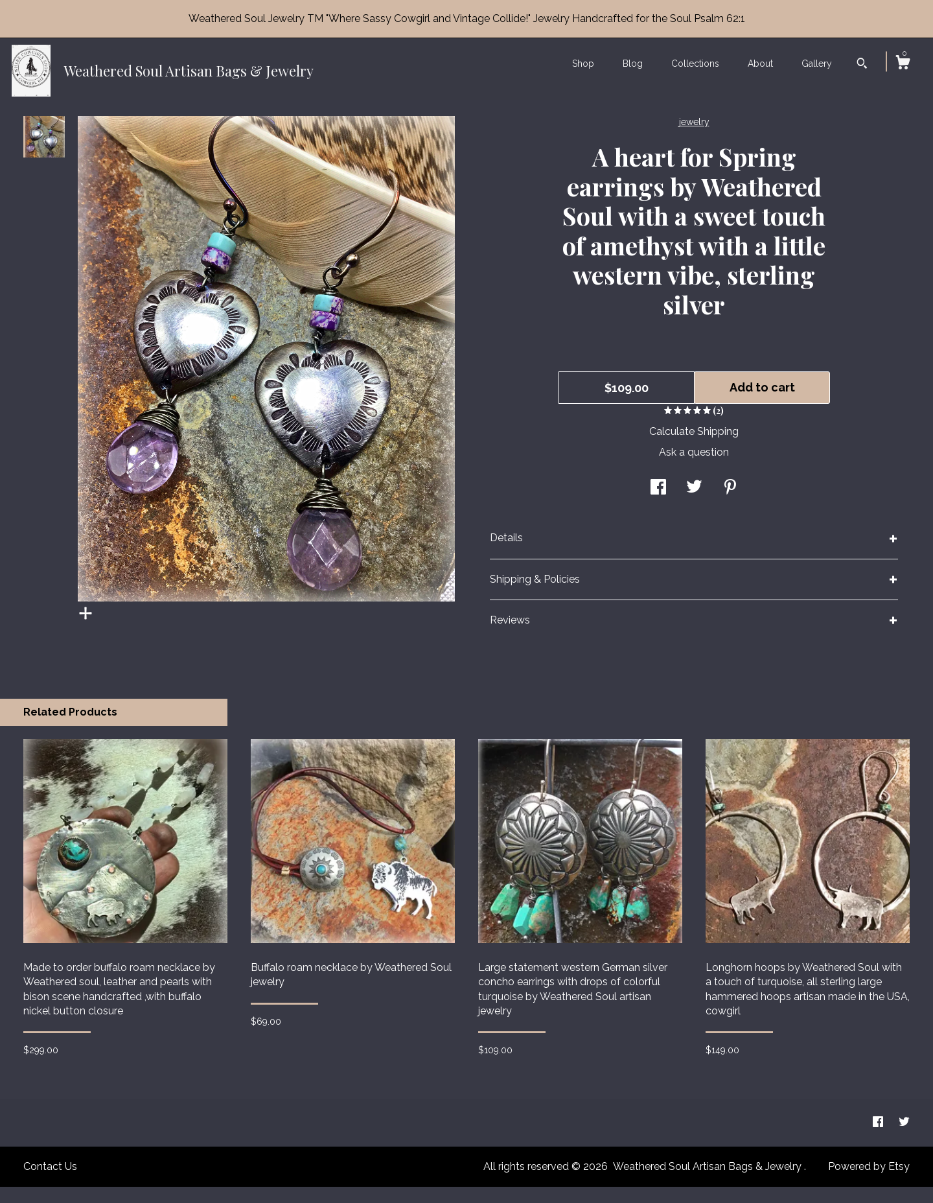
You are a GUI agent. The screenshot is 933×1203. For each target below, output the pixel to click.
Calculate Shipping (694, 447)
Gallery (816, 63)
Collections (695, 63)
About (760, 63)
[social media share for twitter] (694, 504)
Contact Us (50, 1182)
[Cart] (902, 64)
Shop (583, 63)
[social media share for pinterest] (730, 504)
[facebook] (879, 1138)
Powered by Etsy (869, 1182)
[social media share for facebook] (658, 504)
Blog (633, 63)
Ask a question (694, 468)
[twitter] (904, 1138)
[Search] (862, 65)
